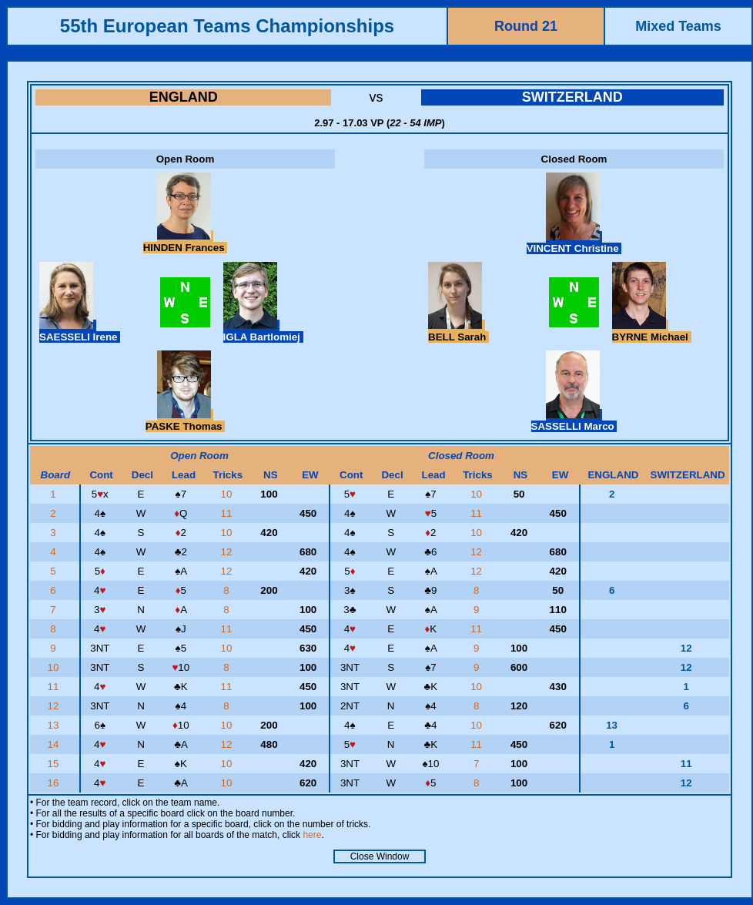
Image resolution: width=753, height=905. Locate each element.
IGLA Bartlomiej (263, 331)
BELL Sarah (458, 331)
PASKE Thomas (185, 420)
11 (228, 513)
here (312, 835)
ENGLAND (183, 97)
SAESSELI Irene (79, 331)
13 (55, 725)
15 (55, 763)
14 (55, 744)
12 (228, 552)
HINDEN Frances (185, 241)
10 (228, 494)
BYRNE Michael (651, 331)
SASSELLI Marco (574, 420)
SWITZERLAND (572, 97)
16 (55, 783)
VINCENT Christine (574, 242)
